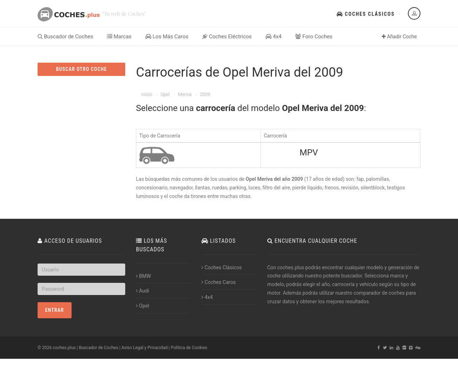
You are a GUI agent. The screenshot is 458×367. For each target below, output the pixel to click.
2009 (205, 94)
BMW (143, 276)
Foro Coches (313, 36)
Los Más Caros (167, 36)
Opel (165, 94)
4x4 (273, 36)
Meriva (184, 94)
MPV (308, 153)
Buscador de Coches (65, 36)
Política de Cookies (189, 347)
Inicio (146, 94)
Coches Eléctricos (227, 36)
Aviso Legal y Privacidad (144, 347)
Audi (142, 291)
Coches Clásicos (366, 14)
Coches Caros (218, 282)
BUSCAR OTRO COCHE (81, 69)
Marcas (119, 36)
